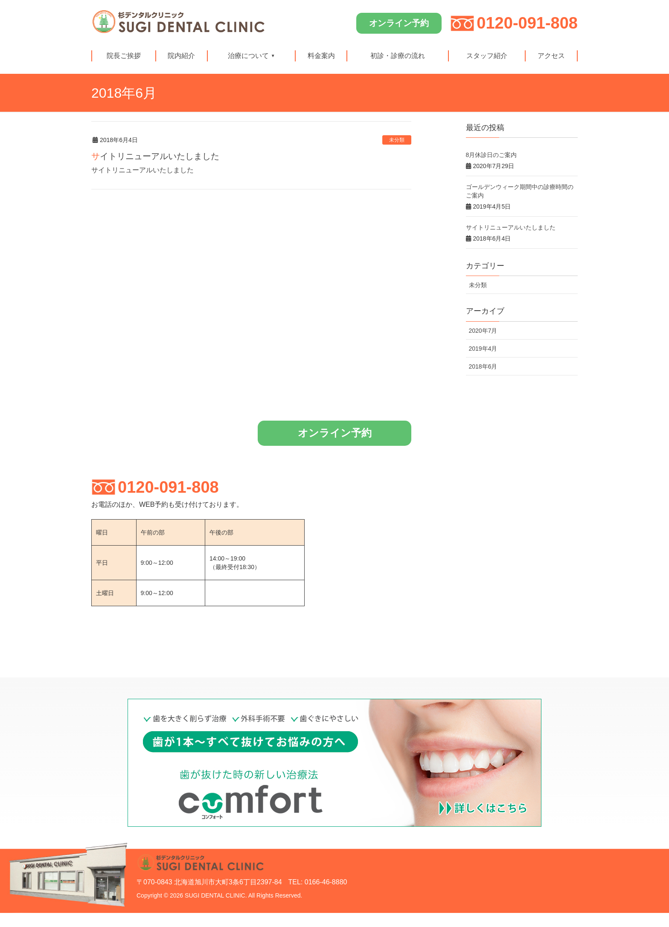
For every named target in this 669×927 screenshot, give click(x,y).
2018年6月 (483, 366)
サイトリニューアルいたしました (155, 156)
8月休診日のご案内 (491, 154)
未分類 (396, 140)
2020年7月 (483, 330)
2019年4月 (483, 348)
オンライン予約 (399, 23)
